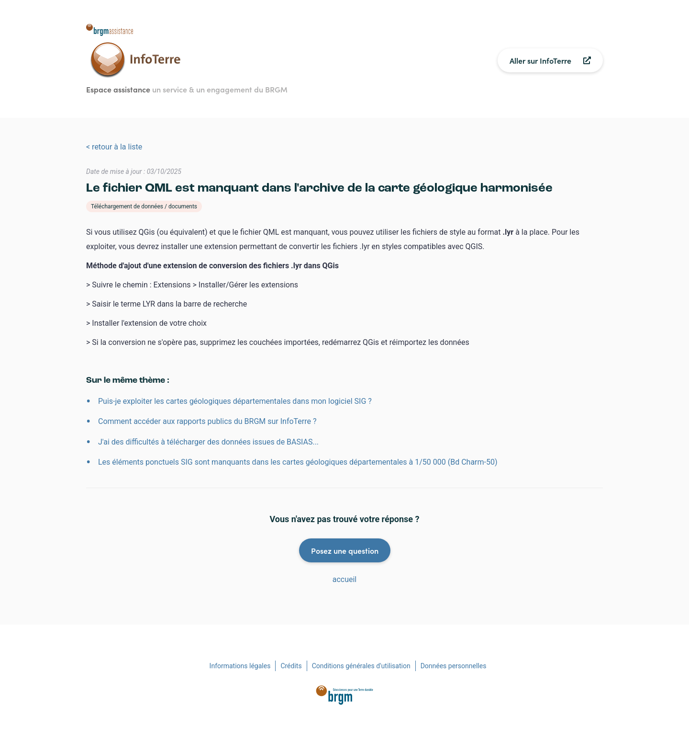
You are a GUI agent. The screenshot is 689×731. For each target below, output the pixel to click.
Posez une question (344, 550)
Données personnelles (454, 666)
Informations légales (240, 666)
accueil (345, 579)
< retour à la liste (114, 146)
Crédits (290, 666)
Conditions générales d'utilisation (361, 666)
